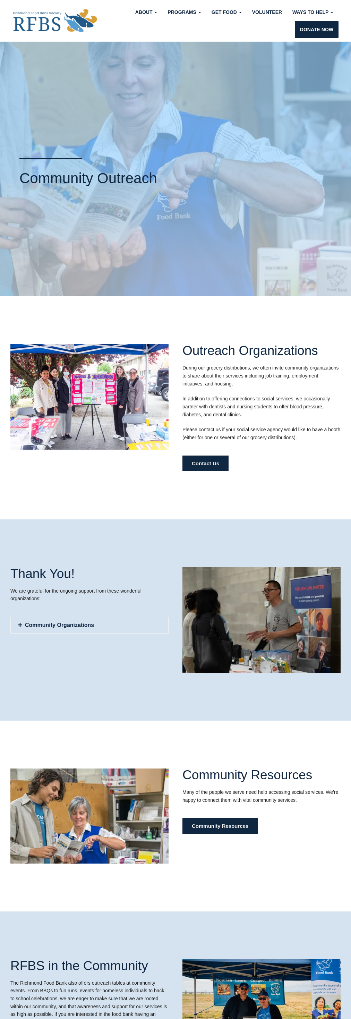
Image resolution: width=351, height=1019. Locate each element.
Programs (184, 12)
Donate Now (316, 29)
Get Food (227, 12)
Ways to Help (312, 12)
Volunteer (267, 12)
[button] (89, 625)
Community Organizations (59, 625)
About (146, 12)
